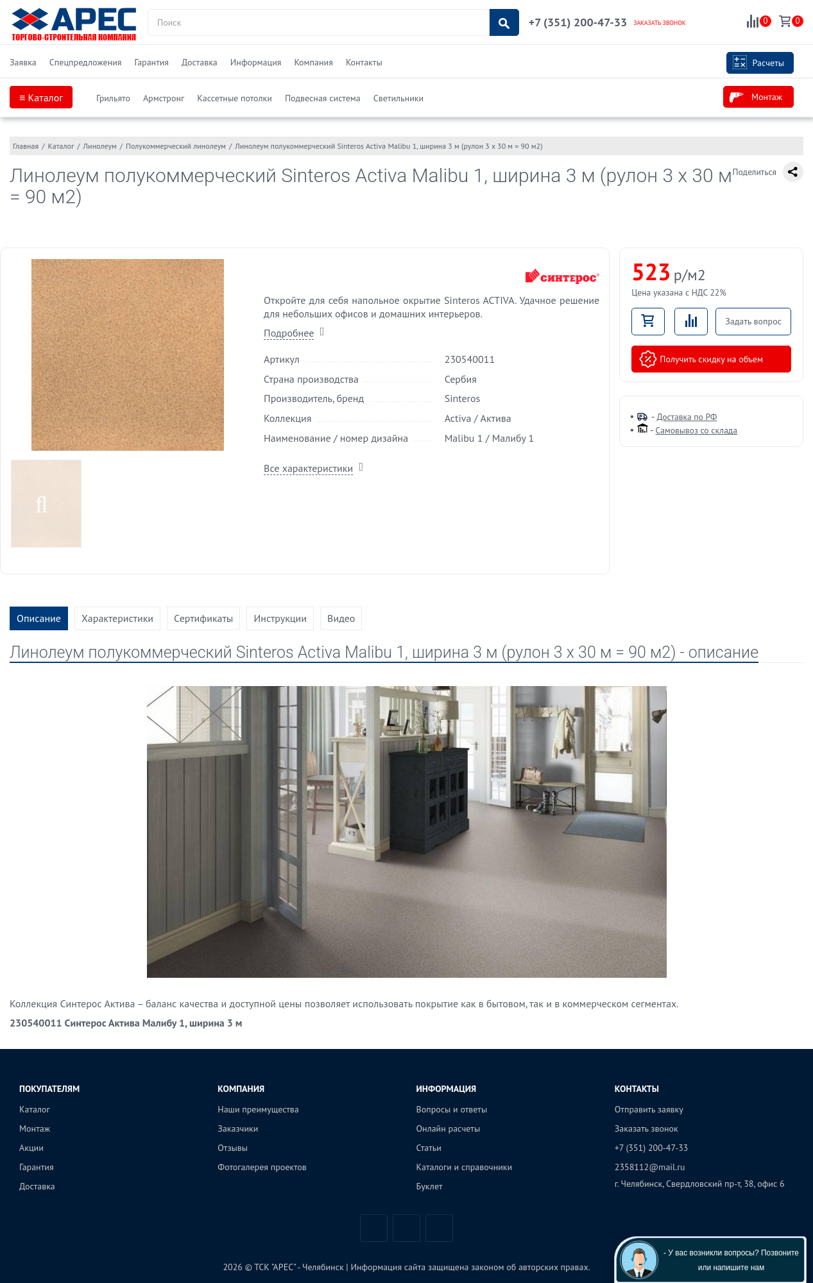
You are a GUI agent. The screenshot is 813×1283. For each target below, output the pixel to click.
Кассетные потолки (234, 98)
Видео (341, 618)
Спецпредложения (85, 62)
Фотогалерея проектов (262, 1167)
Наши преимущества (258, 1109)
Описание (39, 618)
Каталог (34, 1109)
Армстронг (163, 98)
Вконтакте (374, 1228)
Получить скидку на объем (700, 359)
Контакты (364, 62)
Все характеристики (308, 468)
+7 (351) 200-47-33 (578, 22)
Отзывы (233, 1147)
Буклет (429, 1186)
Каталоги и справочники (464, 1167)
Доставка (200, 62)
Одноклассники (439, 1228)
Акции (31, 1147)
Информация (256, 62)
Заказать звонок (646, 1128)
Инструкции (280, 618)
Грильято (113, 98)
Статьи (428, 1147)
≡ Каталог (41, 97)
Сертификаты (203, 618)
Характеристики (117, 618)
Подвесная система (323, 98)
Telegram (406, 1228)
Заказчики (238, 1128)
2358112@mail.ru (650, 1167)
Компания (313, 62)
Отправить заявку (649, 1109)
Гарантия (151, 62)
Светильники (398, 98)
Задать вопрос (753, 321)
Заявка (23, 62)
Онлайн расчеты (448, 1128)
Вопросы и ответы (452, 1109)
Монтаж (756, 97)
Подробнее (289, 332)
